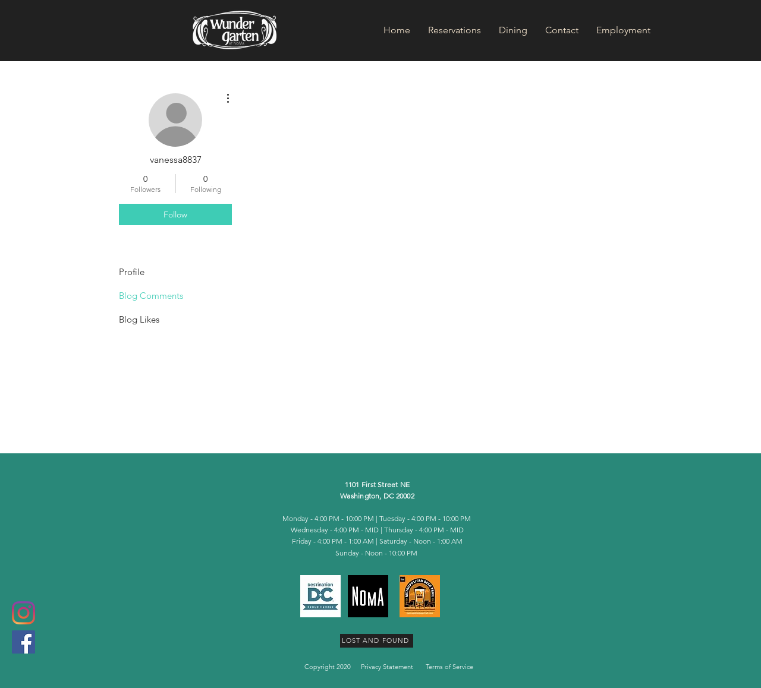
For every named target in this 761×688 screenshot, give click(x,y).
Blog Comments (151, 295)
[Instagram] (23, 612)
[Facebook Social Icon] (23, 642)
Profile (131, 271)
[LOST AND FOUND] (376, 641)
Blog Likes (139, 319)
